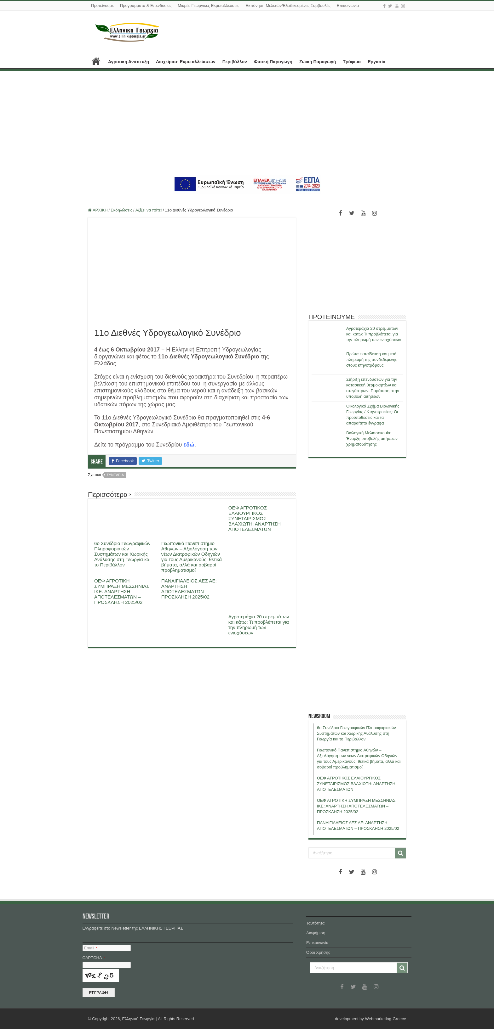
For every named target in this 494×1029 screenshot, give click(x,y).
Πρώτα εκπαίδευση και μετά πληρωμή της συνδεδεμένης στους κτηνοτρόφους (371, 359)
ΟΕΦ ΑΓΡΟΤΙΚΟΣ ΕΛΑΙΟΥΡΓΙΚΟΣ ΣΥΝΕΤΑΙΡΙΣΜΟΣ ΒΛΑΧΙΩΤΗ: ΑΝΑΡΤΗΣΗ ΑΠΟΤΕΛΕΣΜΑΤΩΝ (254, 518)
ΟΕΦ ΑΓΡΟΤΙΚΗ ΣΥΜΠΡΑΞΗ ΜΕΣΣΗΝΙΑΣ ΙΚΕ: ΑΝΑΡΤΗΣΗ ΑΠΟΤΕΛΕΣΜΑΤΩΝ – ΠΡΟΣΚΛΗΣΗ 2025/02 (121, 591)
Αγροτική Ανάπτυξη (128, 61)
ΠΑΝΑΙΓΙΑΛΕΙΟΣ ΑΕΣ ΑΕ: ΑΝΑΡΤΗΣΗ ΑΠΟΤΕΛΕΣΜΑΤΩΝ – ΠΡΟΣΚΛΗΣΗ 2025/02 (189, 588)
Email (90, 948)
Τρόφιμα (352, 61)
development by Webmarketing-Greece (370, 1018)
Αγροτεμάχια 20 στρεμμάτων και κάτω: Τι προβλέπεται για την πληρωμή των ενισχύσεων (258, 624)
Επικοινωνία (348, 5)
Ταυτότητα (315, 923)
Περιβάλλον (234, 61)
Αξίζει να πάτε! (148, 210)
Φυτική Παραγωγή (273, 61)
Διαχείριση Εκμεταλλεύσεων (185, 61)
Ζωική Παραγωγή (317, 61)
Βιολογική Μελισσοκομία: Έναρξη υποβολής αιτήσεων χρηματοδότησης (372, 438)
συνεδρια (115, 475)
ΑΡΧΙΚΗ (96, 61)
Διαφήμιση (315, 933)
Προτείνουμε (102, 5)
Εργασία (376, 61)
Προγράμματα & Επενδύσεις (146, 5)
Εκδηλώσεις (121, 210)
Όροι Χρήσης (318, 952)
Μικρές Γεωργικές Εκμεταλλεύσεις (208, 5)
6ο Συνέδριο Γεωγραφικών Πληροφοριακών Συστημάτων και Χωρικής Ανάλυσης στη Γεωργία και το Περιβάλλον (122, 554)
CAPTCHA (94, 957)
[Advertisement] (247, 123)
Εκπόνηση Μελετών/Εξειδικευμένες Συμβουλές (287, 5)
